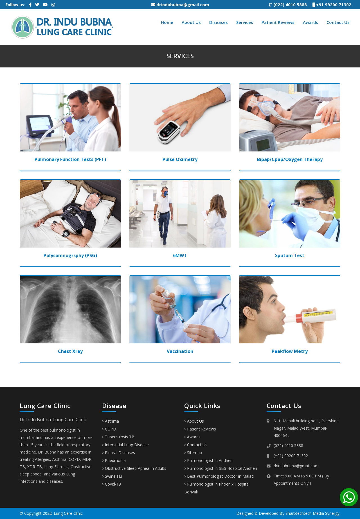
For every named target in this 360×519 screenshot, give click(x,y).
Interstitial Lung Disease (125, 444)
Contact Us (338, 22)
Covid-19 (111, 484)
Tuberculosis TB (118, 436)
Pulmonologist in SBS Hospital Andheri (222, 468)
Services (244, 22)
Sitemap (194, 452)
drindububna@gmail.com (180, 4)
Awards (310, 22)
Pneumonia (114, 460)
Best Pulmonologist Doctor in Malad (220, 476)
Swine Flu (112, 476)
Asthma (110, 421)
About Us (191, 22)
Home (167, 22)
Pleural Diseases (118, 452)
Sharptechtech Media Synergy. (312, 513)
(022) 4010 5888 (290, 4)
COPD (109, 429)
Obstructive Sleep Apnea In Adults (134, 468)
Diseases (218, 22)
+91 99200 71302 (334, 4)
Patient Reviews (278, 22)
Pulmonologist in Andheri (210, 460)
